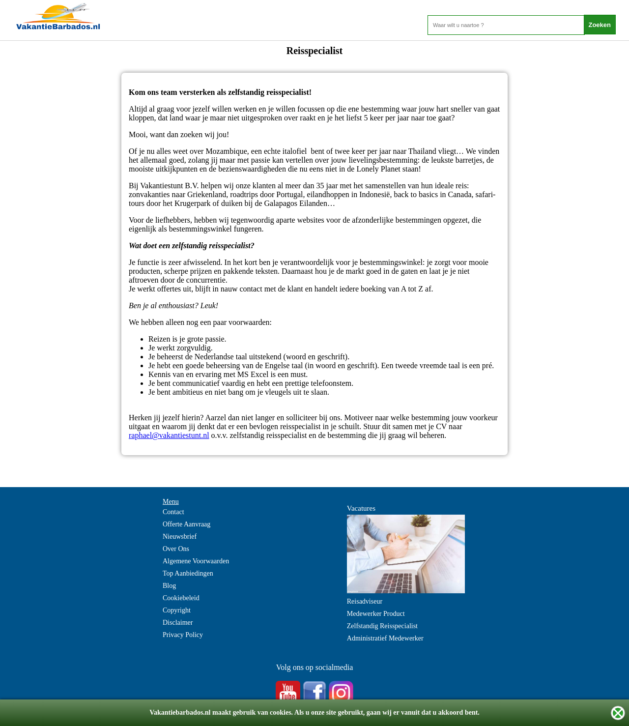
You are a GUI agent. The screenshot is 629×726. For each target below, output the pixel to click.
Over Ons (176, 548)
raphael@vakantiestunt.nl (169, 435)
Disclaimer (178, 622)
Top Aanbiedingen (188, 573)
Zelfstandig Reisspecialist (382, 626)
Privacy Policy (183, 635)
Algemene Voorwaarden (196, 561)
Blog (169, 585)
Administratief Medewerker (385, 638)
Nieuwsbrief (180, 536)
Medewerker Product (376, 613)
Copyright (177, 610)
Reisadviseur (364, 601)
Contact (173, 512)
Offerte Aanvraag (186, 524)
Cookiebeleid (181, 598)
